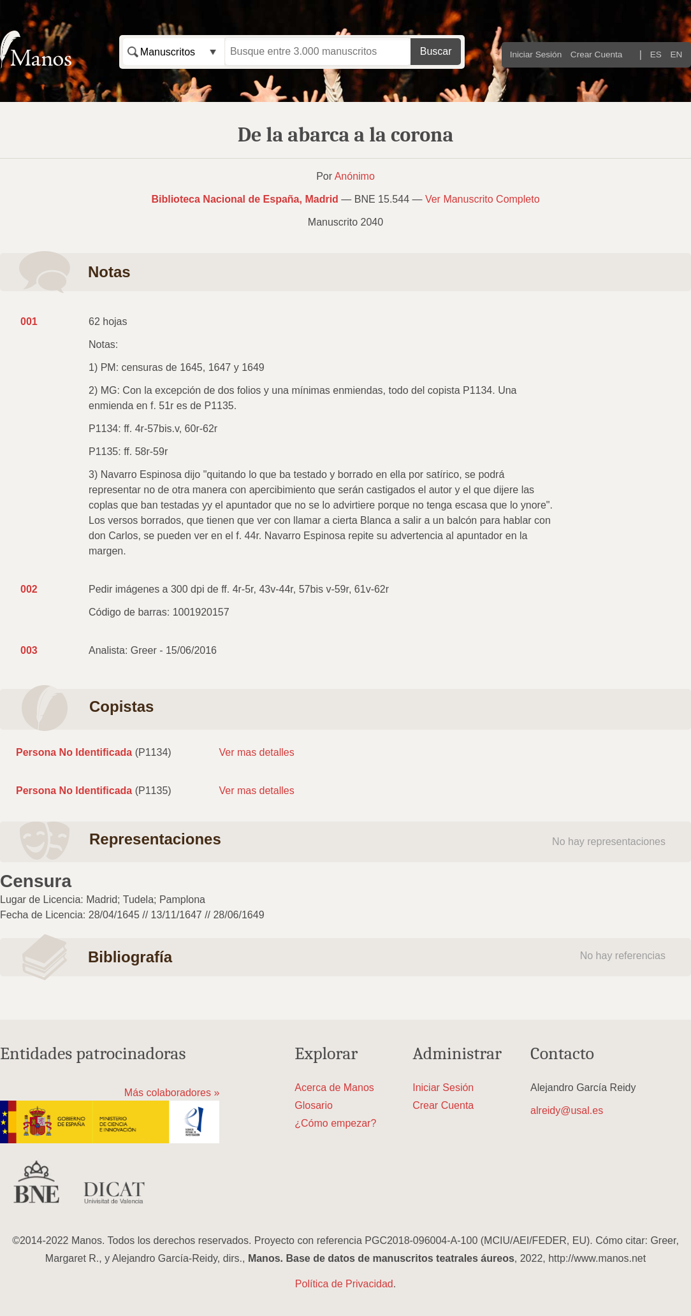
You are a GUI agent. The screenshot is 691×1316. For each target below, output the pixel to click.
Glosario (314, 1105)
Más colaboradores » (171, 1092)
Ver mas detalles (256, 752)
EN (677, 54)
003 (29, 650)
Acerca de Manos (334, 1087)
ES (656, 54)
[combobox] (173, 51)
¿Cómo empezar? (335, 1123)
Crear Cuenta (597, 54)
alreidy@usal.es (566, 1110)
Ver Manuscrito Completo (482, 199)
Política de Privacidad (344, 1283)
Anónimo (355, 176)
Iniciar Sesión (536, 54)
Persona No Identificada (74, 752)
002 (29, 589)
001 (29, 321)
